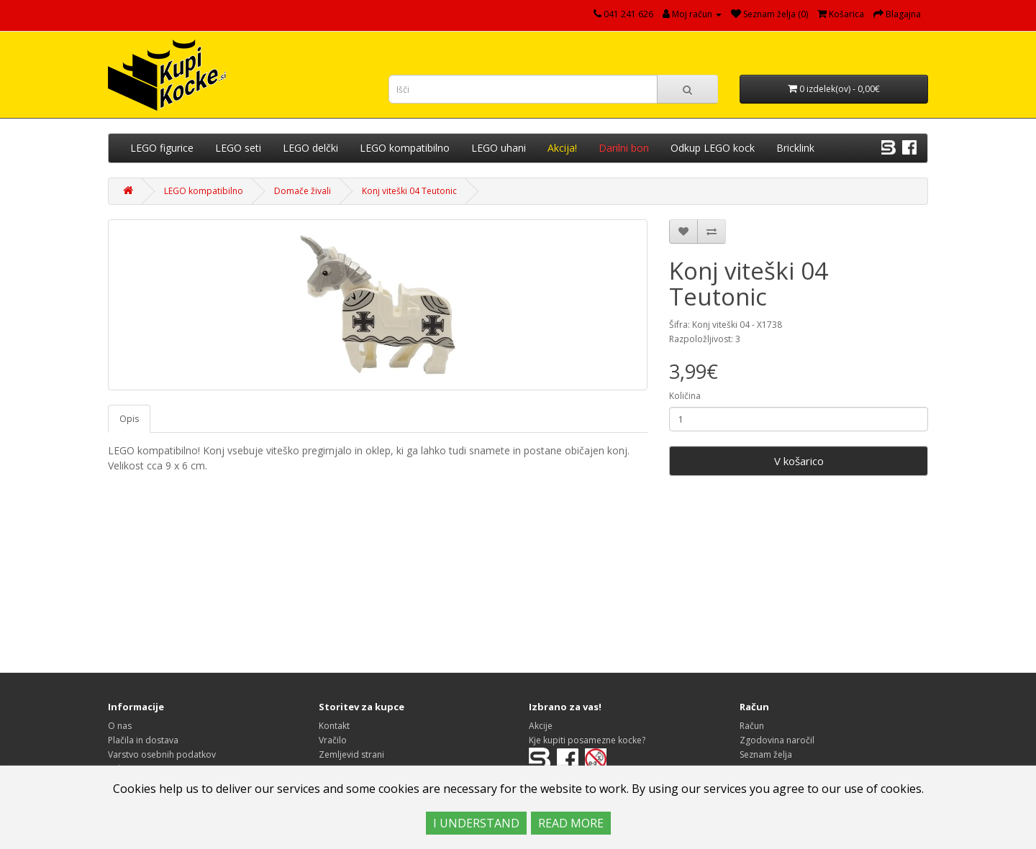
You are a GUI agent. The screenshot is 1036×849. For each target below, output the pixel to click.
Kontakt (334, 726)
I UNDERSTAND (476, 823)
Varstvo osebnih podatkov (162, 754)
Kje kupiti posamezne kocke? (587, 740)
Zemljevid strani (351, 754)
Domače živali (302, 191)
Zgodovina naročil (777, 740)
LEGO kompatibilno (405, 148)
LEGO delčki (310, 148)
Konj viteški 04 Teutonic (409, 191)
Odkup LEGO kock (713, 148)
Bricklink (795, 148)
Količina (685, 396)
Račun (752, 726)
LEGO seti (238, 148)
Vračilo (333, 740)
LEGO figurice (162, 148)
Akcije (541, 726)
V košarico (799, 461)
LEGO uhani (498, 148)
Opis (129, 419)
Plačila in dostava (143, 740)
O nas (120, 726)
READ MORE (571, 823)
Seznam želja (766, 754)
